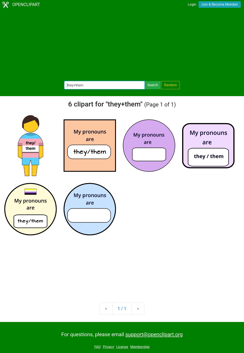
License (122, 347)
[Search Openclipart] (104, 85)
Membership (140, 347)
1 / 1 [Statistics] (122, 308)
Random (170, 85)
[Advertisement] (122, 45)
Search (152, 85)
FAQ (97, 347)
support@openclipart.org (154, 334)
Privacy (108, 347)
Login (192, 4)
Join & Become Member (219, 4)
